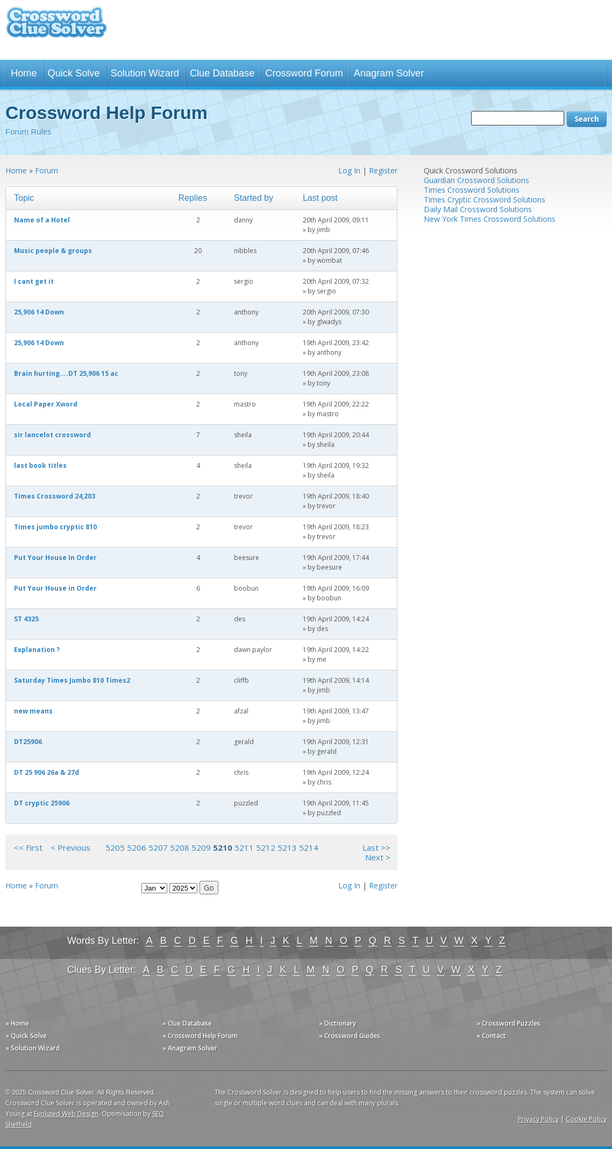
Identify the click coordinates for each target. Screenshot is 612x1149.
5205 (115, 847)
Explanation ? (37, 649)
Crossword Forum (304, 73)
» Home (17, 1023)
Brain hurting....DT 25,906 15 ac (66, 373)
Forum (46, 170)
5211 (244, 847)
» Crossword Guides (349, 1035)
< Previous (70, 847)
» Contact (491, 1035)
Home (24, 73)
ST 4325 (26, 618)
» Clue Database (187, 1023)
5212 (265, 847)
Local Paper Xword (45, 404)
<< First (28, 847)
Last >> (376, 847)
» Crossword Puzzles (508, 1023)
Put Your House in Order (55, 588)
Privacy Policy (538, 1119)
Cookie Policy (586, 1119)
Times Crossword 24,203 (54, 496)
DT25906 (28, 741)
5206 (136, 847)
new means (33, 711)
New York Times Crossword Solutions (490, 219)
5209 (201, 847)
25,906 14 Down (39, 312)
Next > (377, 857)
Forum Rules (28, 131)
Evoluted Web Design (66, 1113)
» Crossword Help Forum (200, 1035)
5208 (179, 847)
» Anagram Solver (189, 1048)
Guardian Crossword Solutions (476, 180)
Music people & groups (53, 250)
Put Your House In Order (55, 557)
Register (383, 170)
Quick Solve (74, 73)
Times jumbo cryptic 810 (55, 526)
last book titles (40, 465)
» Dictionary (337, 1023)
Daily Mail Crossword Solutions (478, 209)
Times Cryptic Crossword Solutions (484, 199)
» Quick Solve (26, 1035)
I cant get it (34, 281)
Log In (349, 170)
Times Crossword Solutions (472, 190)
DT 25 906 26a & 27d (46, 772)
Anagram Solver (389, 73)
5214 (308, 847)
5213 (287, 847)
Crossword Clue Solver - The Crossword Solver (56, 27)
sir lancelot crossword (52, 434)
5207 (158, 847)
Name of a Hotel (42, 220)
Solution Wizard (145, 73)
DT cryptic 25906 (41, 803)
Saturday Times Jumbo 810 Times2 (72, 680)
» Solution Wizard (32, 1048)
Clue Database (222, 73)
